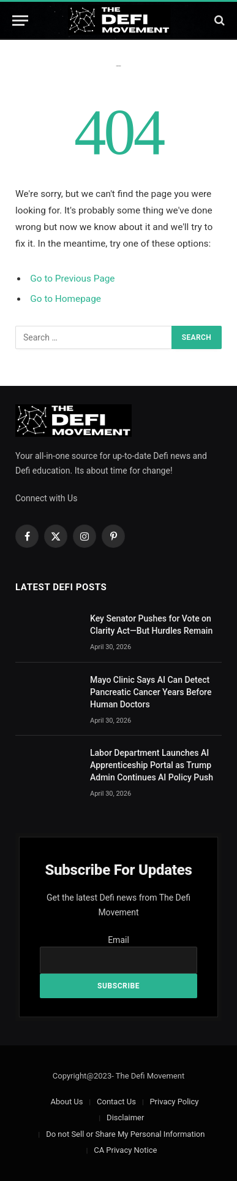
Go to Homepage (65, 298)
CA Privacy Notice (125, 1150)
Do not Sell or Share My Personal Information (125, 1134)
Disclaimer (125, 1117)
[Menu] (20, 20)
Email (118, 940)
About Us (67, 1101)
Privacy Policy (173, 1101)
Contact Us (116, 1101)
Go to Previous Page (72, 278)
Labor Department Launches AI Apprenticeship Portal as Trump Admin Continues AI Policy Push (151, 765)
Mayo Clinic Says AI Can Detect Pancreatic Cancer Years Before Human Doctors (150, 692)
